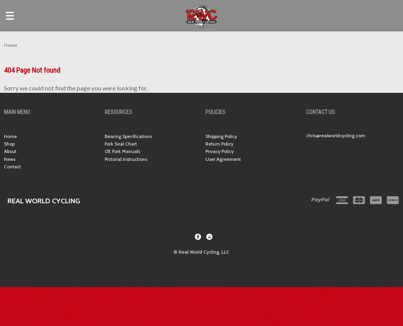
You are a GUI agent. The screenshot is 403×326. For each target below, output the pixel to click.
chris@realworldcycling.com (335, 135)
